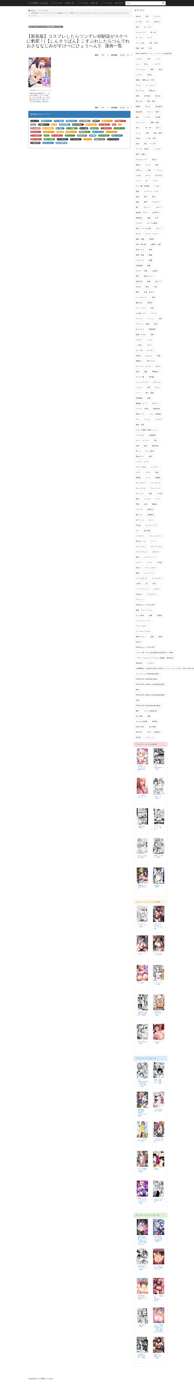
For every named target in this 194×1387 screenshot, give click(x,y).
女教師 (151, 239)
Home (31, 11)
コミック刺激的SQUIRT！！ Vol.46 (158, 1298)
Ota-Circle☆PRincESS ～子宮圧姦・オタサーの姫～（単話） (144, 1083)
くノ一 (138, 393)
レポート (139, 562)
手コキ (148, 106)
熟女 (157, 165)
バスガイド (140, 536)
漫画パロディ (141, 637)
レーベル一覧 (106, 3)
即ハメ (138, 451)
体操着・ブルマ (141, 212)
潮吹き (138, 165)
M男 (148, 387)
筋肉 (157, 472)
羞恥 (152, 69)
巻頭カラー (140, 456)
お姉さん (157, 22)
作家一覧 (94, 3)
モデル (148, 472)
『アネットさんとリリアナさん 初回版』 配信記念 (155, 658)
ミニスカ (147, 499)
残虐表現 (156, 409)
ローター (150, 350)
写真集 (159, 615)
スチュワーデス (156, 546)
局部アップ (140, 414)
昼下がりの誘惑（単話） (142, 856)
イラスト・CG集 (142, 409)
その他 (159, 493)
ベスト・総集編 (155, 414)
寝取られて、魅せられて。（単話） (158, 1356)
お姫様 (154, 271)
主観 (137, 700)
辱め (145, 197)
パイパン (154, 313)
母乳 (137, 276)
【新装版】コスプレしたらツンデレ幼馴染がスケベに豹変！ (49, 90)
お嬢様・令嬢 (156, 244)
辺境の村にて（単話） (142, 1326)
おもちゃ (148, 356)
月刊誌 (138, 525)
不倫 (149, 170)
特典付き (150, 509)
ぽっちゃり (140, 329)
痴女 (137, 117)
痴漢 (145, 202)
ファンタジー (141, 69)
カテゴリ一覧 (56, 3)
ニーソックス (141, 308)
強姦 (137, 191)
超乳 (150, 456)
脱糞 (137, 573)
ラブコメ (157, 16)
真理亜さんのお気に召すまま (142, 886)
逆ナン (138, 128)
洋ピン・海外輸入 (154, 732)
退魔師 (157, 478)
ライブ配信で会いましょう (142, 796)
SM (156, 218)
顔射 (152, 334)
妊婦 (137, 446)
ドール (153, 541)
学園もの (152, 91)
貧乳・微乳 (158, 133)
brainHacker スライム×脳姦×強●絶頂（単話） (158, 1239)
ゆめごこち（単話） (157, 797)
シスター (139, 75)
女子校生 (147, 96)
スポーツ (158, 207)
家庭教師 (152, 329)
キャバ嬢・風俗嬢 (142, 186)
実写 (154, 584)
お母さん (139, 170)
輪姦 (150, 255)
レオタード (140, 260)
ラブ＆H (139, 22)
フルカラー (156, 202)
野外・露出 (151, 101)
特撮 (149, 716)
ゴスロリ (139, 340)
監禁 (150, 250)
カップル (139, 38)
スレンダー (148, 27)
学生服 (157, 117)
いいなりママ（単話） (158, 1042)
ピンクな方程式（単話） (142, 1140)
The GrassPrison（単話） (158, 767)
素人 (137, 207)
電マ (155, 440)
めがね (138, 287)
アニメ (157, 499)
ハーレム (158, 170)
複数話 (154, 504)
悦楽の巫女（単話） (141, 827)
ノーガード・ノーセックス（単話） (142, 925)
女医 (155, 324)
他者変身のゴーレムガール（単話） (142, 1267)
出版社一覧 (69, 3)
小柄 (147, 133)
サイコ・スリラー (142, 440)
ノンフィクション (142, 589)
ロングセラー (157, 578)
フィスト (147, 419)
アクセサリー (152, 594)
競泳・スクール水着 (143, 228)
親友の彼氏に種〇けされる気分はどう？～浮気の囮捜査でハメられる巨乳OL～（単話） (142, 1241)
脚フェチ (139, 515)
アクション (140, 599)
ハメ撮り (139, 345)
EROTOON (140, 727)
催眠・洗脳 (140, 239)
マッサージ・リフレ (151, 191)
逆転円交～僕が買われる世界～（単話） (142, 1013)
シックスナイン (141, 297)
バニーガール (156, 483)
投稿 (152, 637)
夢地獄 (156, 1169)
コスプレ (139, 319)
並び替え (113, 55)
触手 (154, 297)
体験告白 (139, 218)
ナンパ (148, 478)
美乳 (147, 16)
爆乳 (137, 711)
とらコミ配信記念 (150, 711)
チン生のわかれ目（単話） (158, 1110)
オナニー (159, 228)
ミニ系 (156, 186)
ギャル (148, 175)
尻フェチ (157, 382)
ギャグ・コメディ (152, 234)
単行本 (138, 16)
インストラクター (142, 382)
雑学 (137, 690)
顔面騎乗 (152, 435)
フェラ (149, 38)
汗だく (157, 387)
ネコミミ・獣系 (153, 112)
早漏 (137, 504)
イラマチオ (140, 435)
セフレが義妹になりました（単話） (142, 1170)
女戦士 (149, 75)
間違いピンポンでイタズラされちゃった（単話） (142, 1201)
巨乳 (137, 27)
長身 (137, 557)
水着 (137, 144)
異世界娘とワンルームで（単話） (158, 1013)
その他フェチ (141, 313)
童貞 (147, 287)
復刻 (160, 637)
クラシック (149, 737)
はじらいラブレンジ (142, 954)
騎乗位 (138, 106)
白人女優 (139, 716)
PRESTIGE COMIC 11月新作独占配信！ (151, 684)
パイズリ (157, 64)
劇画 (137, 292)
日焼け (138, 138)
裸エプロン (151, 361)
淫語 (160, 319)
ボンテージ (140, 493)
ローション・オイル (143, 366)
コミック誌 (140, 43)
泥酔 (137, 202)
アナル (138, 85)
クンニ (138, 133)
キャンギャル (141, 488)
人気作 (138, 584)
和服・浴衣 (140, 48)
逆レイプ (158, 281)
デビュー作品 (141, 467)
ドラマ (154, 181)
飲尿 (145, 446)
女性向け (139, 594)
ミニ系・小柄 (150, 138)
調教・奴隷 (155, 122)
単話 (153, 197)
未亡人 (158, 366)
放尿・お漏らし (141, 154)
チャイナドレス (141, 552)
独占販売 (139, 112)
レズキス (150, 663)
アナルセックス (141, 159)
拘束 (137, 372)
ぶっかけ (157, 149)
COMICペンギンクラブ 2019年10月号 (142, 768)
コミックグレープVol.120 (158, 954)
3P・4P (148, 128)
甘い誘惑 (141, 983)
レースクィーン (150, 557)
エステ (138, 472)
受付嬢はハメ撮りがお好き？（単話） (142, 1356)
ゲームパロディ (151, 568)
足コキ (138, 234)
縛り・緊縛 (149, 393)
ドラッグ (139, 509)
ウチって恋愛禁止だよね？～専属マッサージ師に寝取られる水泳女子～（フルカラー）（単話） (158, 1330)
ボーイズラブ (141, 483)
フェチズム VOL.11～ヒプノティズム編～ (158, 926)
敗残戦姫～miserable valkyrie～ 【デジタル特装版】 (142, 1113)
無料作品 (155, 446)
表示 (95, 55)
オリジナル (140, 91)
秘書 (150, 260)
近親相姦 (139, 266)
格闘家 (138, 478)
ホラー (149, 345)
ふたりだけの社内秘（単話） (158, 1200)
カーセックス (141, 32)
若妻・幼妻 (140, 255)
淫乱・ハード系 (150, 144)
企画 (145, 504)
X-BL (155, 287)
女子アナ (155, 403)
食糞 (150, 615)
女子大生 (158, 175)
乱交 (150, 48)
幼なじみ (139, 101)
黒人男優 (152, 727)
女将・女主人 (149, 292)
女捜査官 (150, 515)
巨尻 (152, 308)
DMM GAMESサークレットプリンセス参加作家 (154, 53)
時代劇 (151, 377)
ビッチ (148, 165)
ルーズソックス (151, 525)
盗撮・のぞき (141, 334)
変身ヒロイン (149, 276)
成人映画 (147, 531)
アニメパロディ (141, 626)
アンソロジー (150, 85)
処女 (160, 69)
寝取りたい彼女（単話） (158, 856)
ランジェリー (141, 122)
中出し (146, 64)
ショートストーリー (143, 621)
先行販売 (158, 106)
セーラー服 (140, 377)
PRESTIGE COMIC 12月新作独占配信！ (151, 695)
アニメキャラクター (143, 631)
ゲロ (137, 531)
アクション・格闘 (142, 324)
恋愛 (137, 96)
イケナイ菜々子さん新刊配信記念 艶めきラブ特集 (154, 652)
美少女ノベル (141, 541)
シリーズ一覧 (82, 3)
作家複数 (139, 398)
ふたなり (139, 59)
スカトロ (158, 419)
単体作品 (139, 663)
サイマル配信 (152, 223)
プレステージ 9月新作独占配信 (147, 674)
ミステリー (155, 467)
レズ (137, 64)
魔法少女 (139, 303)
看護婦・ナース (141, 403)
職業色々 (139, 361)
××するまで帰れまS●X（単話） (158, 1140)
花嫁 (149, 398)
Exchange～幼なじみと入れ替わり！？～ (142, 1298)
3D (146, 584)
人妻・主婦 (153, 43)
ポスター (157, 589)
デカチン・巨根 (141, 271)
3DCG (138, 568)
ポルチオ (155, 552)
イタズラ (139, 223)
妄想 (158, 356)
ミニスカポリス (141, 578)
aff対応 (149, 303)
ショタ (149, 340)
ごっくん (150, 319)
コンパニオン (141, 546)
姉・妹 (153, 32)
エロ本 (138, 175)
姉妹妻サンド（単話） (158, 886)
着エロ (154, 159)
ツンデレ (147, 117)
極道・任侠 (140, 425)
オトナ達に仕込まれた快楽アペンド (158, 1267)
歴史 (150, 493)
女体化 (138, 356)
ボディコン (140, 520)
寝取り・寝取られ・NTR (145, 80)
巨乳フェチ (140, 250)
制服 (149, 266)
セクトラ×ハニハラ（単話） (158, 827)
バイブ (138, 181)
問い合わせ (119, 3)
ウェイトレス (156, 488)
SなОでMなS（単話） (142, 1042)
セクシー (147, 207)
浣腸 (145, 372)
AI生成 (138, 737)
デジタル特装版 (141, 721)
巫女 (149, 59)
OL (148, 22)
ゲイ (137, 419)
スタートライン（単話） (158, 983)
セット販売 (149, 451)
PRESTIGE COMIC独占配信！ (147, 679)
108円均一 (156, 212)
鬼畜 (149, 218)
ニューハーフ (149, 573)
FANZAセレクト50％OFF (145, 605)
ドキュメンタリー (155, 536)
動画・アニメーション (144, 610)
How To (138, 642)
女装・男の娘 (141, 244)
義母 (149, 281)
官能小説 (139, 281)
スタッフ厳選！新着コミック (147, 430)
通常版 (154, 721)
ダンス (151, 520)
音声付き (139, 732)
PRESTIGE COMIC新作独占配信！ (149, 706)
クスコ (149, 562)
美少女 (157, 96)
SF (146, 181)
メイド (157, 59)
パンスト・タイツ (142, 462)
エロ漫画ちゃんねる (38, 3)
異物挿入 (155, 372)
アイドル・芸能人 (142, 149)
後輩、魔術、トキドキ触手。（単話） (158, 1081)
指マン (158, 128)
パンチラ (139, 387)
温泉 (137, 197)
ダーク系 (139, 350)
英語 (137, 499)
